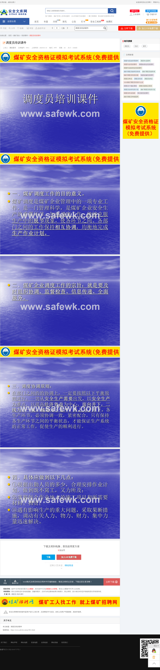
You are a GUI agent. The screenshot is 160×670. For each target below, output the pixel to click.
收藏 (20, 28)
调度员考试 (128, 79)
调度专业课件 (145, 61)
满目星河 (12, 48)
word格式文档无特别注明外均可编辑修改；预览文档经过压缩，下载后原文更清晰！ (57, 582)
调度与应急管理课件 (131, 61)
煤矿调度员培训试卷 (131, 75)
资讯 (64, 21)
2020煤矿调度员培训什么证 (133, 82)
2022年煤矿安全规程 (78, 16)
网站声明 (14, 642)
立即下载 (127, 28)
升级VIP (152, 14)
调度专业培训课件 (130, 64)
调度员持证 (149, 79)
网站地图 (24, 642)
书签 (3, 28)
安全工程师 (95, 21)
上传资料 (135, 14)
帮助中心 (156, 2)
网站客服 (54, 642)
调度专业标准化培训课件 (133, 68)
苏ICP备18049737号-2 (12, 649)
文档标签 (129, 55)
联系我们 (64, 642)
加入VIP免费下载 (148, 28)
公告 (74, 21)
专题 (46, 21)
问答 (55, 21)
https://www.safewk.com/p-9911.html (23, 630)
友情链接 (44, 642)
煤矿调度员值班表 (148, 71)
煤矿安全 (16, 35)
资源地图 (34, 642)
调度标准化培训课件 (146, 64)
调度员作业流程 (129, 93)
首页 (36, 21)
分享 (11, 28)
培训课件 (24, 35)
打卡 (83, 21)
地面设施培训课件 (147, 75)
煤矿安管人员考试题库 (62, 16)
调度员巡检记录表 (145, 86)
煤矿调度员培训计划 (148, 89)
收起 (156, 646)
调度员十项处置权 (130, 86)
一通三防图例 (92, 16)
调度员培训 (138, 79)
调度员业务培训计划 (131, 89)
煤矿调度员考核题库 (131, 97)
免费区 (109, 21)
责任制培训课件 (143, 93)
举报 (30, 28)
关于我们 (4, 642)
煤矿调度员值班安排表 (132, 71)
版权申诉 (40, 28)
